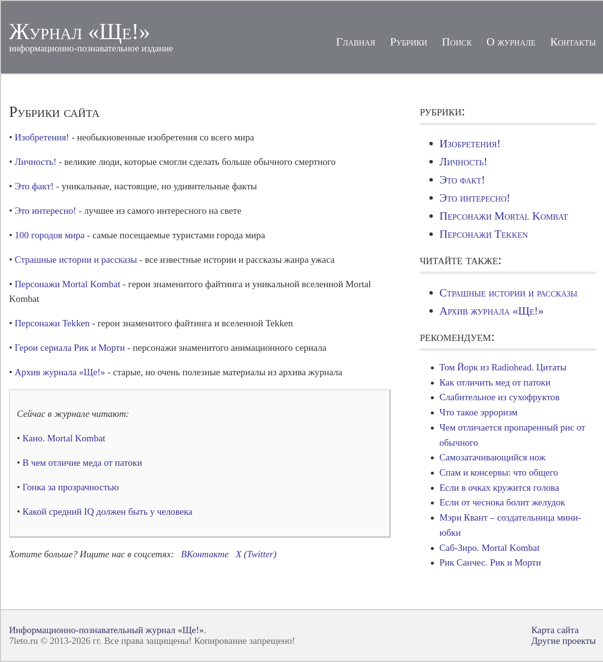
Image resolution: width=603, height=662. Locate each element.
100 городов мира (50, 235)
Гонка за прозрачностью (70, 487)
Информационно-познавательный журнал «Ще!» (106, 630)
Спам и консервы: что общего (499, 472)
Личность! (35, 162)
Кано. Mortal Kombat (63, 438)
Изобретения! (42, 137)
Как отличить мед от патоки (495, 382)
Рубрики (408, 41)
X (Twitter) (256, 554)
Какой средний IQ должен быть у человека (107, 511)
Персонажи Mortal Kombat (67, 284)
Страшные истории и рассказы (76, 259)
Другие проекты (563, 641)
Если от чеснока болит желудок (502, 502)
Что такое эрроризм (479, 412)
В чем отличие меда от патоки (82, 462)
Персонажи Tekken (52, 323)
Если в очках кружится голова (499, 487)
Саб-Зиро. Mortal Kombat (490, 548)
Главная (355, 41)
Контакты (573, 41)
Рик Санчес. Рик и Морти (490, 562)
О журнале (511, 41)
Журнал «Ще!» (80, 31)
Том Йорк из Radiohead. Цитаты (503, 367)
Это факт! (34, 186)
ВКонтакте (205, 554)
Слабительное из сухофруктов (500, 397)
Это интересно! (45, 210)
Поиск (457, 41)
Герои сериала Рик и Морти (70, 347)
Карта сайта (555, 630)
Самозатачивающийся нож (493, 457)
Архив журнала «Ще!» (60, 372)
